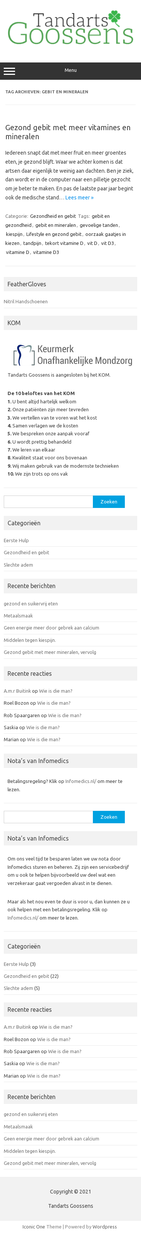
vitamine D (17, 252)
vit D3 (107, 243)
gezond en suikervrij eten (31, 603)
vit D (92, 243)
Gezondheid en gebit (53, 216)
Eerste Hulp (16, 540)
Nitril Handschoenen (26, 301)
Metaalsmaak (18, 615)
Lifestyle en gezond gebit (54, 234)
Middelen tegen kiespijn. (30, 640)
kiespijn (14, 234)
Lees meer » (79, 198)
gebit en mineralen (55, 225)
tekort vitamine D (64, 243)
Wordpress (104, 1226)
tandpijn (32, 243)
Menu (70, 71)
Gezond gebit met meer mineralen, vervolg (50, 652)
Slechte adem (18, 564)
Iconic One (34, 1226)
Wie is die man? (56, 690)
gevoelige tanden (99, 225)
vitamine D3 (46, 252)
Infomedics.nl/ (80, 781)
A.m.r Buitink (17, 690)
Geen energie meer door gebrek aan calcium (51, 627)
